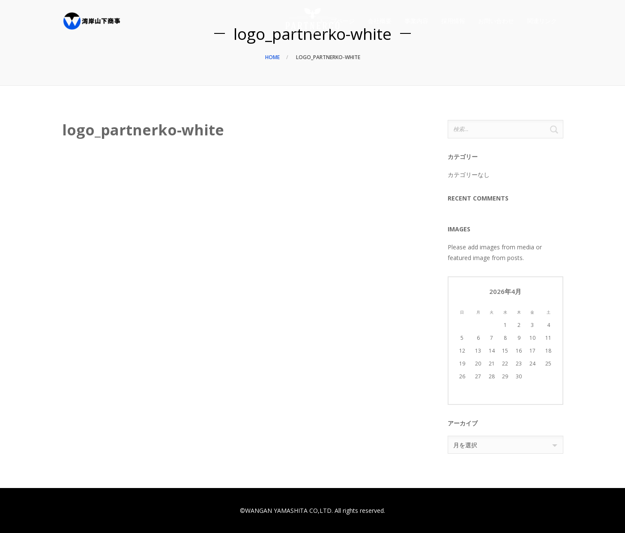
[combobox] (505, 445)
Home (272, 57)
